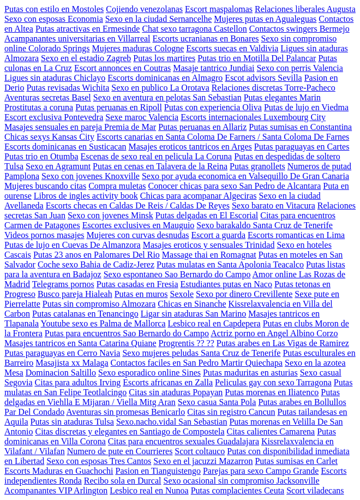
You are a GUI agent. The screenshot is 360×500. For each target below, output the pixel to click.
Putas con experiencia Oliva (213, 107)
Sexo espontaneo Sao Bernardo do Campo (177, 274)
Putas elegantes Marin (282, 97)
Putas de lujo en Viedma (306, 107)
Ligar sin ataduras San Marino (194, 313)
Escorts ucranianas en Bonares (206, 38)
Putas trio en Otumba (41, 156)
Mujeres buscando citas (45, 186)
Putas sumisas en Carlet (296, 461)
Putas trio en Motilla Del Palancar (256, 58)
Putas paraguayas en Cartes (302, 146)
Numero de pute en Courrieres (120, 451)
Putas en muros (141, 294)
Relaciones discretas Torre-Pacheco (273, 87)
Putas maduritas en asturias (250, 372)
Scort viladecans (315, 490)
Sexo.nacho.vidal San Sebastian (171, 421)
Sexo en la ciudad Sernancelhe (158, 18)
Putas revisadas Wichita (67, 87)
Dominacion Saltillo (61, 372)
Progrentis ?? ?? (186, 343)
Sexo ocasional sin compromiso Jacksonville (241, 480)
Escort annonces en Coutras (122, 68)
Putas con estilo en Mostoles (54, 9)
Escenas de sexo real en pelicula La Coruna (156, 156)
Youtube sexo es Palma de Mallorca (102, 323)
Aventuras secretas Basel (47, 97)
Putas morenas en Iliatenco (272, 392)
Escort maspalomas (219, 9)
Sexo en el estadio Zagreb (86, 58)
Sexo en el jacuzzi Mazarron (203, 461)
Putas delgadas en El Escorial (206, 215)
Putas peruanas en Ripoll (118, 107)
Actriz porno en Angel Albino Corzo (274, 333)
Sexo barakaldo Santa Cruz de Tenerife (264, 225)
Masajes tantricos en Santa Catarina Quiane (80, 343)
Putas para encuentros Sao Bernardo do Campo (127, 333)
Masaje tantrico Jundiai (213, 68)
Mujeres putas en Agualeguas (265, 18)
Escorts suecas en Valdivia (232, 48)
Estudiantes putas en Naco (226, 284)
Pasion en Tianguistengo (158, 470)
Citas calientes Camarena (270, 431)
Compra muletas (117, 186)
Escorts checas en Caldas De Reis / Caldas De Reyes (138, 205)
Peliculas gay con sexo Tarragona (273, 382)
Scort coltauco (200, 451)
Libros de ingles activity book (86, 195)
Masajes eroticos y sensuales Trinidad (209, 244)
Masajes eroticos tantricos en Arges (190, 146)
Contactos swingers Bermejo (299, 28)
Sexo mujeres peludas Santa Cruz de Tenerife (201, 353)
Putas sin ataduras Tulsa (72, 421)
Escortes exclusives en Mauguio (138, 225)
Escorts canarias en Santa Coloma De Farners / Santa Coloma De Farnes (223, 136)
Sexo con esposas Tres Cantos (98, 461)
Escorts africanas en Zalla (168, 382)
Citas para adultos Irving (78, 382)
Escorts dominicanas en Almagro (165, 77)
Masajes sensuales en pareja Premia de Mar (80, 127)
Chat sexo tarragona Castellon (194, 28)
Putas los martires (164, 58)
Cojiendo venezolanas (144, 9)
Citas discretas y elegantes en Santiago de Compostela (129, 431)
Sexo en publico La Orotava (160, 87)
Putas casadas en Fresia (137, 284)
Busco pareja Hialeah (75, 294)
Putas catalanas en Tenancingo (85, 313)
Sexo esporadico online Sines (149, 372)
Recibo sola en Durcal (122, 480)
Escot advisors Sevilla (263, 77)
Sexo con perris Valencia (300, 68)
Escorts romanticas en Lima (296, 235)
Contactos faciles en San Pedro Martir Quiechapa (197, 362)
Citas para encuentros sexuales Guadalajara (183, 441)
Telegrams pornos (63, 284)
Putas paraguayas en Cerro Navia (62, 353)
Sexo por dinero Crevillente (244, 294)
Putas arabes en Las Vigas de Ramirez (283, 343)
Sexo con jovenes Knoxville (90, 176)
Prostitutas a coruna (38, 107)
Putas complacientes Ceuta (238, 490)
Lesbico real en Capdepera (213, 323)
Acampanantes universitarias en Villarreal (77, 38)
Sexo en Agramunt (58, 166)
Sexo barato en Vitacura (273, 205)
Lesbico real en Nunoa (149, 490)
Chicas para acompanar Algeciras (198, 195)
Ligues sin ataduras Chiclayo (54, 77)
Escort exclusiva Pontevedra (53, 117)
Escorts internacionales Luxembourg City (253, 117)
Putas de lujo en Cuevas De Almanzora (72, 244)
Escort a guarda (218, 235)
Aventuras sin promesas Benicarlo (125, 411)
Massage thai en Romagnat (209, 254)
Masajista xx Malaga (71, 362)
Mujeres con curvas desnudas (138, 235)
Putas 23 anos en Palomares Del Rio (96, 254)
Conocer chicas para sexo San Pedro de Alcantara (234, 186)
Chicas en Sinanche (192, 303)
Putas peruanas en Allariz (202, 127)
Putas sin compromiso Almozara (99, 303)
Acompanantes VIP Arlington (55, 490)
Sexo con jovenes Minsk (110, 215)
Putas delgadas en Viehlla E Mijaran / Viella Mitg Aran (172, 397)
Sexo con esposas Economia (53, 18)
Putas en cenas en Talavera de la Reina (160, 166)
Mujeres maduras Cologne (138, 48)
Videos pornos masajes (44, 235)
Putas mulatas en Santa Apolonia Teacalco (230, 264)
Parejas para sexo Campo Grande (261, 470)
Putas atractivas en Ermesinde (87, 28)
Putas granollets (257, 166)
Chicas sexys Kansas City (49, 136)
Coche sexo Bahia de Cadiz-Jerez (96, 264)
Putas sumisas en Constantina (300, 127)
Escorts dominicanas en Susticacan (65, 146)
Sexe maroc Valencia (141, 117)
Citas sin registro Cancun (231, 411)
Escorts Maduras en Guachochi (58, 470)
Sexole (182, 294)
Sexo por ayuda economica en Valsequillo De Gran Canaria (245, 176)
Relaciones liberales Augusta (305, 9)
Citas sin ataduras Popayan (176, 392)
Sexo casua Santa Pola (217, 402)
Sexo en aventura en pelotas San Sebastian (167, 97)
